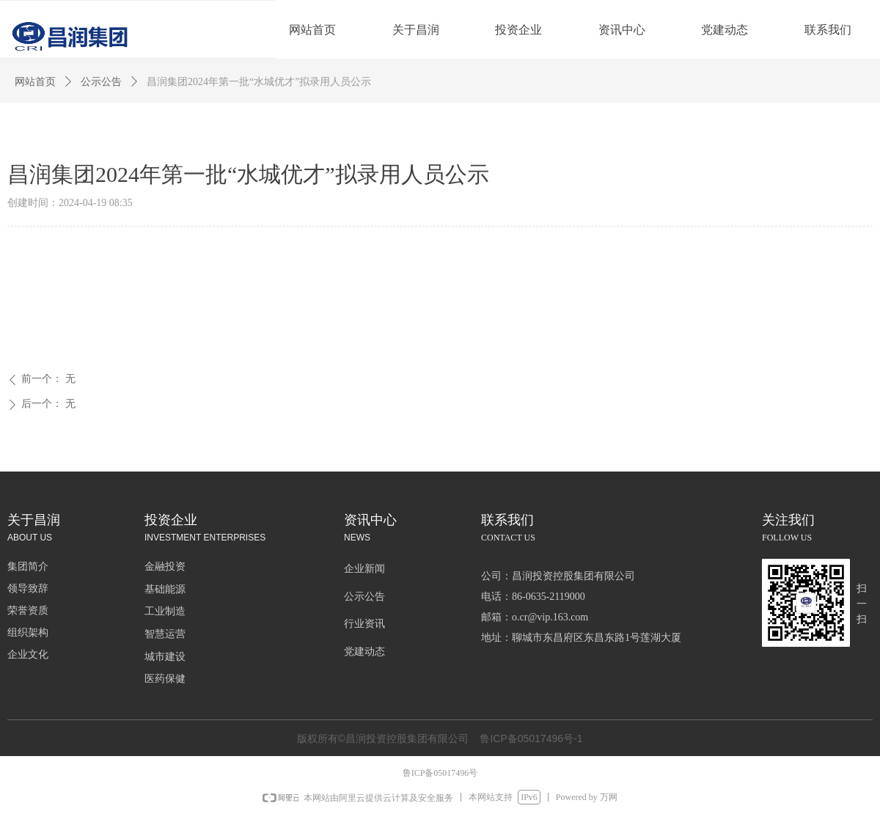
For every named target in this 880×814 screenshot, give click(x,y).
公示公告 (101, 81)
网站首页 (35, 81)
